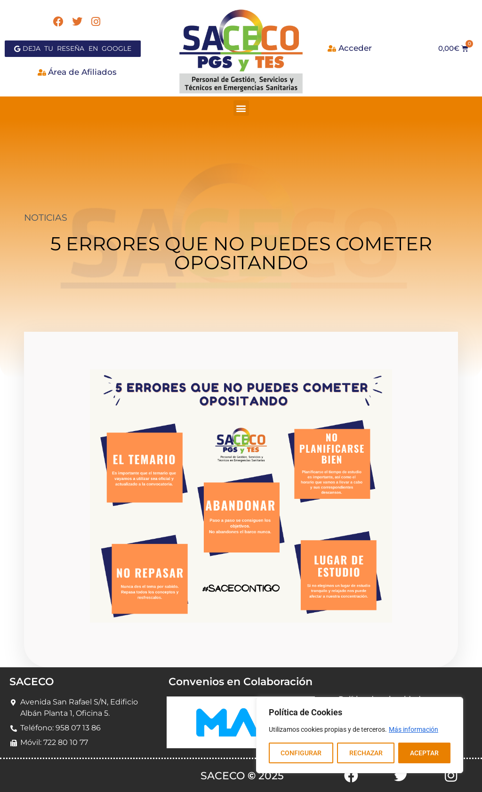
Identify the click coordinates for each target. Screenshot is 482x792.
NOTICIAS (45, 217)
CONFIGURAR (301, 753)
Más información (413, 729)
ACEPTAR (424, 753)
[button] (241, 108)
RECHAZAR (365, 753)
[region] (359, 735)
